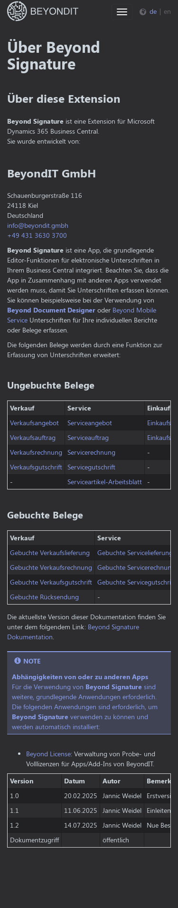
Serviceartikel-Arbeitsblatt (104, 481)
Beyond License (48, 753)
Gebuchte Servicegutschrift (136, 581)
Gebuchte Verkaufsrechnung (51, 567)
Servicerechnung (91, 452)
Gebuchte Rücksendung (44, 596)
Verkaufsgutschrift (36, 466)
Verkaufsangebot (34, 422)
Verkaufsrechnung (36, 452)
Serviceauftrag (88, 437)
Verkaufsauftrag (33, 437)
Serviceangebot (89, 422)
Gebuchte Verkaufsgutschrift (51, 581)
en (167, 11)
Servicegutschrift (91, 466)
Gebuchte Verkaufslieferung (50, 552)
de (153, 11)
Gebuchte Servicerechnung (136, 567)
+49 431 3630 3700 (37, 235)
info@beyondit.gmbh (37, 225)
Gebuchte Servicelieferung (135, 552)
